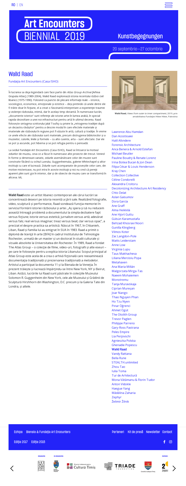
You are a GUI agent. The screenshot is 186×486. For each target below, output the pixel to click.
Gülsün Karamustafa (126, 219)
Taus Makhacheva (124, 254)
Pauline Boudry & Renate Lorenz (134, 158)
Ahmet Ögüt (120, 310)
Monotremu (120, 280)
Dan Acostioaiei (122, 136)
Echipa (18, 432)
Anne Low (118, 245)
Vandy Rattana (122, 354)
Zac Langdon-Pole (124, 236)
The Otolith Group (124, 315)
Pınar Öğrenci (121, 306)
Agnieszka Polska (124, 341)
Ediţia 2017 (21, 442)
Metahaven (119, 262)
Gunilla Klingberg (123, 227)
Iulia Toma (119, 371)
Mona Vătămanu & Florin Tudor (133, 380)
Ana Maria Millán (123, 267)
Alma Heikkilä (121, 210)
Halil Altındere (121, 140)
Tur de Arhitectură (124, 375)
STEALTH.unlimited (125, 362)
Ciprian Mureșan (123, 288)
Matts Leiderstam (124, 241)
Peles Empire (120, 332)
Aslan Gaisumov (122, 197)
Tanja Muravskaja (124, 284)
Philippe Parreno (123, 323)
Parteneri (118, 432)
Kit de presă (135, 432)
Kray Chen (119, 171)
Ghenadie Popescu (124, 345)
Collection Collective (125, 175)
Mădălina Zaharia (124, 393)
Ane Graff (118, 206)
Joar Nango (120, 293)
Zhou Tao (118, 367)
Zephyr (117, 397)
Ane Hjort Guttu (122, 214)
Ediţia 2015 (38, 442)
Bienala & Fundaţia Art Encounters (48, 432)
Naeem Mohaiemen (125, 275)
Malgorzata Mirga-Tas (127, 271)
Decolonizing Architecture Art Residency (139, 188)
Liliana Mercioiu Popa (126, 258)
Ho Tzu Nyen (121, 301)
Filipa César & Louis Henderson (133, 167)
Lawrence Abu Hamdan (127, 132)
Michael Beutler (122, 154)
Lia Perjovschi (121, 336)
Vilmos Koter (120, 232)
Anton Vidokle (121, 384)
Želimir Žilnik (120, 402)
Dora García (120, 201)
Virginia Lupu (121, 249)
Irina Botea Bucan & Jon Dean (132, 162)
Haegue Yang (121, 388)
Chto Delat (119, 193)
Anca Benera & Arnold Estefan (132, 149)
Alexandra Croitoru (125, 184)
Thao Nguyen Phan (125, 297)
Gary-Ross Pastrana (125, 328)
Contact (167, 432)
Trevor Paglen (121, 319)
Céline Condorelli (123, 180)
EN (21, 5)
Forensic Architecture (126, 145)
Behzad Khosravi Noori (127, 223)
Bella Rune (119, 358)
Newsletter (153, 432)
